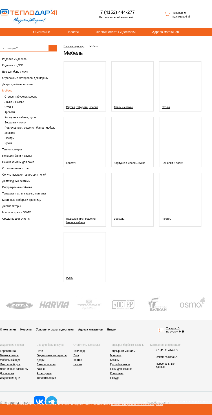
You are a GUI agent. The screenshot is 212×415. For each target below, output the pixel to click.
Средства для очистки (16, 218)
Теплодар (79, 351)
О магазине (41, 32)
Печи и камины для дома (18, 162)
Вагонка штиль (9, 355)
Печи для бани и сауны (17, 155)
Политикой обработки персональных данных (137, 404)
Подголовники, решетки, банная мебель (29, 127)
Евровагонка (8, 351)
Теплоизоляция (12, 149)
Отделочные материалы (52, 355)
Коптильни (117, 373)
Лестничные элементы (14, 368)
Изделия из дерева (14, 59)
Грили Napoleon (120, 364)
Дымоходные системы (16, 181)
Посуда (114, 377)
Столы (8, 107)
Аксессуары (44, 373)
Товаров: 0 (179, 12)
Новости (72, 32)
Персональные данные (165, 365)
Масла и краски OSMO (16, 212)
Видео (111, 329)
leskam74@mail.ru (167, 357)
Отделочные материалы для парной (25, 78)
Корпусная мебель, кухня (20, 117)
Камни (41, 368)
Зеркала (9, 132)
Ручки (8, 143)
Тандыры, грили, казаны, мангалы (24, 193)
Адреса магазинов (165, 32)
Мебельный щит (10, 359)
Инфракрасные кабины (17, 187)
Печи (40, 351)
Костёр (77, 359)
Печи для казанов (121, 368)
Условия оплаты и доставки (115, 32)
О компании (8, 329)
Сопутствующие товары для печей (24, 174)
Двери (40, 359)
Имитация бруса (10, 364)
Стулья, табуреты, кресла (20, 96)
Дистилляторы (11, 206)
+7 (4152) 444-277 (116, 12)
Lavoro (77, 364)
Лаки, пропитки (46, 364)
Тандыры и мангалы (122, 351)
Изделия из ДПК (12, 65)
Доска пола (7, 373)
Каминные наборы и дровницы (22, 199)
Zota (76, 355)
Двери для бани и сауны (17, 84)
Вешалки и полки (15, 122)
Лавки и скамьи (14, 101)
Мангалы (115, 355)
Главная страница (74, 46)
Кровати (9, 112)
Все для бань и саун (15, 71)
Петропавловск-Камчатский (116, 17)
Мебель (7, 90)
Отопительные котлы (15, 168)
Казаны (114, 359)
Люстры (9, 138)
